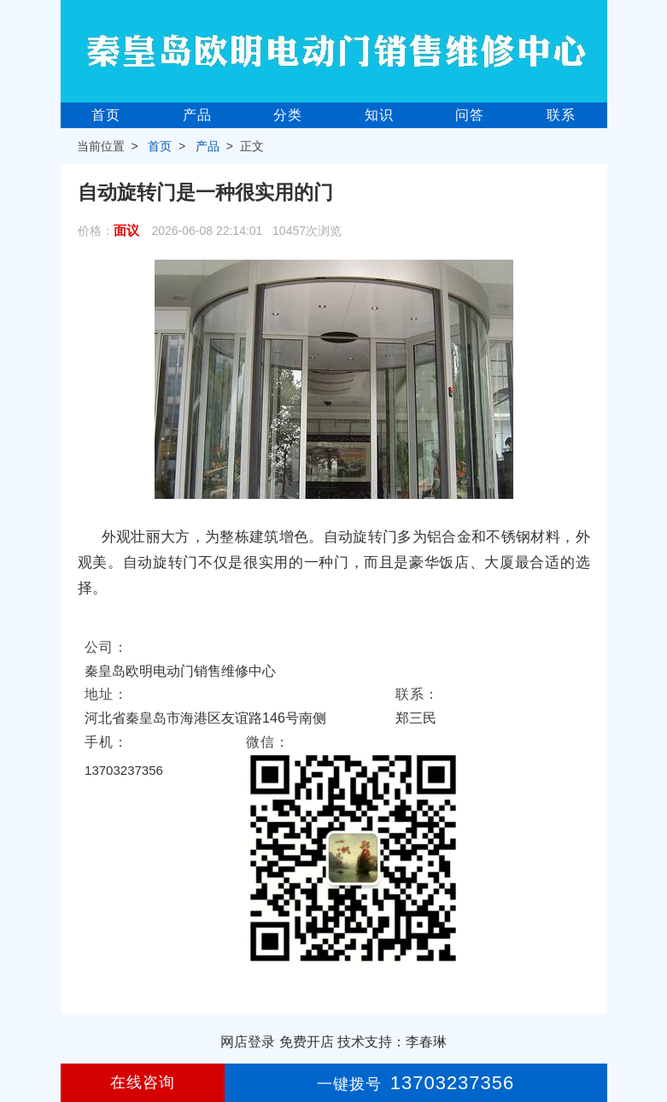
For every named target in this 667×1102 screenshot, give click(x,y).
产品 (197, 115)
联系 (561, 115)
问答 (469, 115)
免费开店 (306, 1042)
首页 (105, 115)
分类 (287, 115)
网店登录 (247, 1042)
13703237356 (124, 770)
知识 (379, 115)
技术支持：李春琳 (392, 1042)
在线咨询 (142, 1082)
